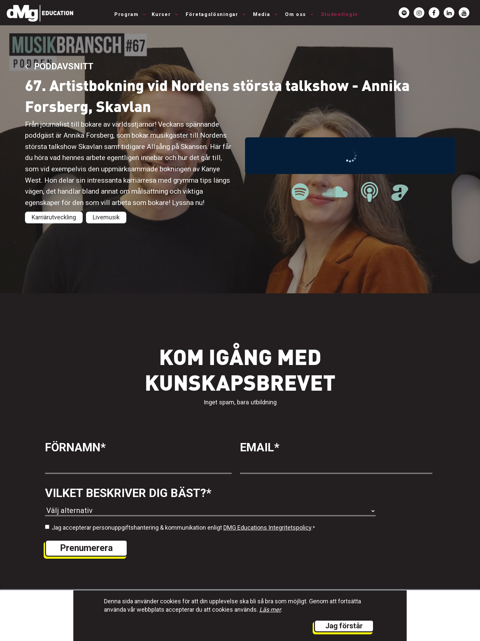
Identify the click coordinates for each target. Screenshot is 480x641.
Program (127, 14)
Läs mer (270, 609)
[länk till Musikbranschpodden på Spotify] (300, 192)
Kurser (162, 14)
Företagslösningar (213, 14)
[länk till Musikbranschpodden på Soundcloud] (335, 192)
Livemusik (106, 217)
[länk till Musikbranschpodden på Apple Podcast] (369, 192)
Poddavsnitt (59, 66)
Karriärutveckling (54, 217)
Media (262, 14)
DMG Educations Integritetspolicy (267, 527)
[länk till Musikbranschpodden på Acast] (399, 197)
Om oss (296, 14)
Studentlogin (339, 14)
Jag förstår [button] (344, 626)
